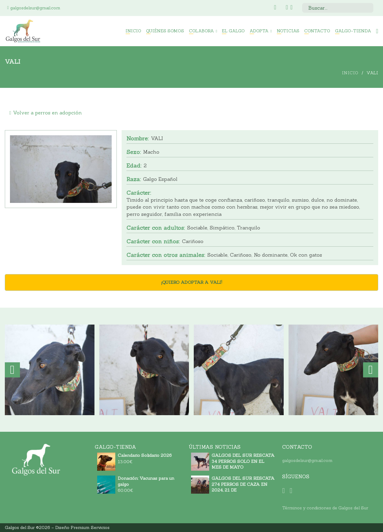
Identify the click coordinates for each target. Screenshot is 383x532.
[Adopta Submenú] (271, 31)
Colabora (201, 31)
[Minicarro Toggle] (377, 31)
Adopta (259, 31)
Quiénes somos (165, 31)
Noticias (288, 31)
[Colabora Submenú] (216, 31)
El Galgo (233, 31)
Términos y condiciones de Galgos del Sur (325, 508)
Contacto (317, 31)
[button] (12, 369)
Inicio (133, 31)
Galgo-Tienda (353, 31)
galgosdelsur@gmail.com (307, 460)
